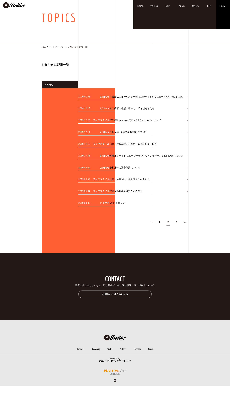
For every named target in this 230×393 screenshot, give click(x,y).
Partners (182, 6)
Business (140, 6)
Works (168, 6)
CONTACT (223, 6)
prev (151, 229)
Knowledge (154, 6)
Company (195, 6)
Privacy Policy (115, 366)
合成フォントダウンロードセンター (115, 368)
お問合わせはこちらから (115, 301)
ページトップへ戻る (115, 387)
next (184, 229)
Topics (209, 6)
